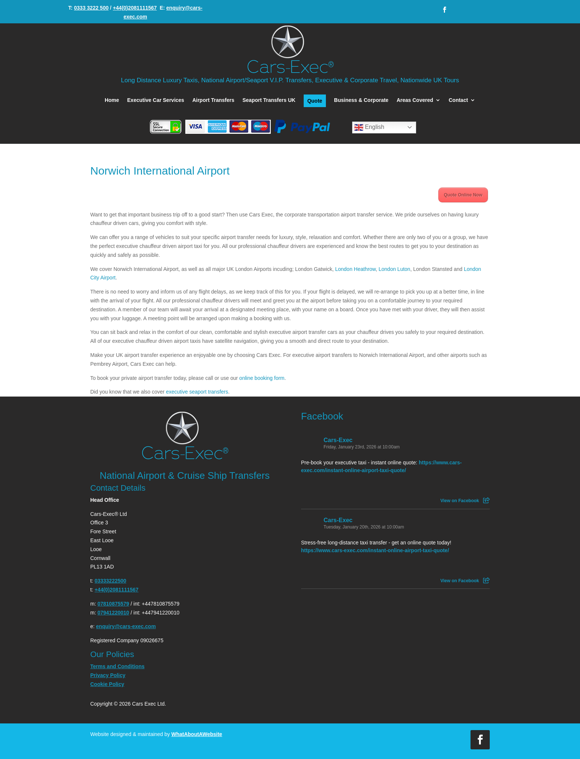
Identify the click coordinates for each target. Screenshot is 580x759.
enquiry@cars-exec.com (126, 626)
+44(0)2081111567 (135, 8)
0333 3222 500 (91, 8)
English (369, 127)
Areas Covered (415, 100)
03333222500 (111, 581)
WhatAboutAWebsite (196, 734)
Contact (458, 100)
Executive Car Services (155, 100)
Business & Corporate (361, 100)
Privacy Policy (107, 675)
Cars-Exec (338, 440)
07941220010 (113, 613)
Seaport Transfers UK (268, 100)
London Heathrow (355, 269)
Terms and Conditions (117, 666)
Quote (314, 101)
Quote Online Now (463, 195)
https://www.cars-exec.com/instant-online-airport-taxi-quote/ (375, 550)
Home (112, 100)
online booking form (261, 378)
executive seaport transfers (197, 392)
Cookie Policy (107, 684)
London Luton (395, 269)
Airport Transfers (213, 100)
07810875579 (113, 604)
